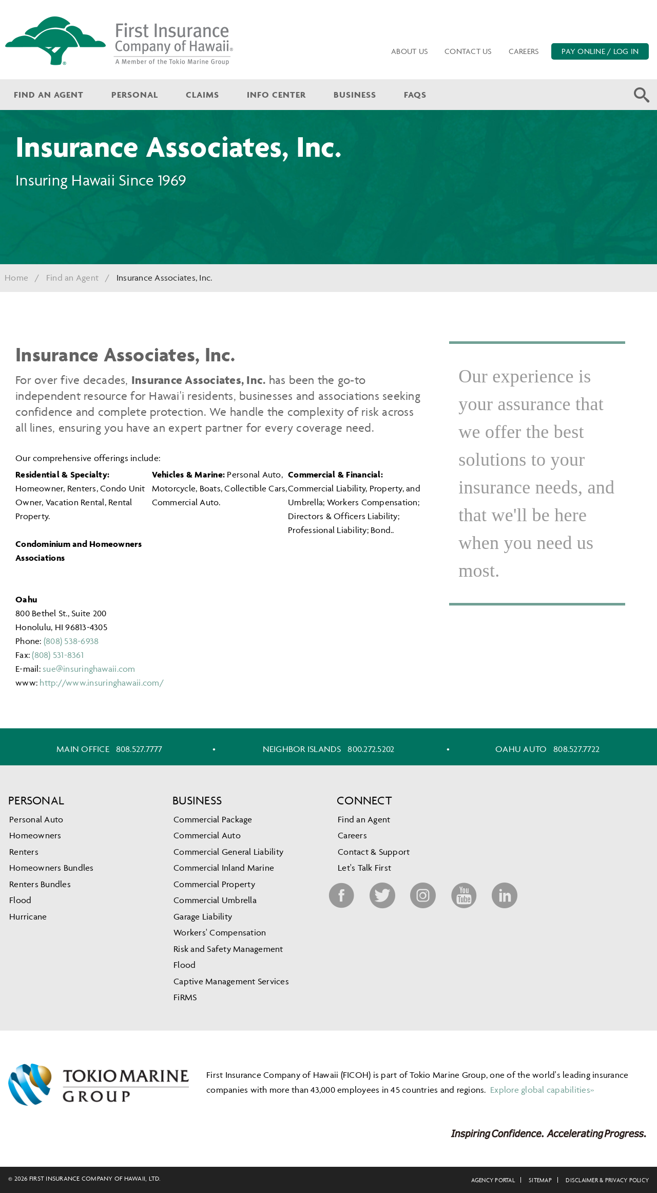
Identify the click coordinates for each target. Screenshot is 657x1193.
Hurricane (28, 916)
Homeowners (35, 835)
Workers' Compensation (219, 932)
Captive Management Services (231, 981)
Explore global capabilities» (541, 1090)
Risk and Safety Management (228, 949)
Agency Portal (493, 1180)
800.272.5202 (370, 749)
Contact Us (468, 51)
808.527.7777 (139, 749)
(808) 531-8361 (58, 655)
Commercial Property (214, 884)
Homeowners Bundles (51, 867)
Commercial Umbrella (215, 900)
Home (16, 277)
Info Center (276, 94)
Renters (23, 852)
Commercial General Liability (228, 852)
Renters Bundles (40, 884)
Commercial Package (213, 819)
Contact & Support (374, 852)
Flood (20, 900)
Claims (202, 94)
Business (355, 94)
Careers (524, 51)
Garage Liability (202, 916)
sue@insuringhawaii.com (89, 669)
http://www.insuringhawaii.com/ (102, 682)
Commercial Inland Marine (223, 867)
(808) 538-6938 (71, 641)
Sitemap (540, 1180)
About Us (409, 51)
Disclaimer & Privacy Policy (607, 1180)
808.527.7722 (576, 749)
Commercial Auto (207, 835)
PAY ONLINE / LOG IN (600, 51)
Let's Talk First (364, 867)
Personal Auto (36, 819)
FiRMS (185, 997)
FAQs (415, 94)
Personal (134, 94)
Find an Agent (49, 94)
